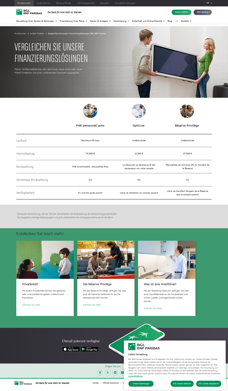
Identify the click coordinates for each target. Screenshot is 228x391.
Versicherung (120, 21)
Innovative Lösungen (125, 3)
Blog (170, 21)
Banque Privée (63, 3)
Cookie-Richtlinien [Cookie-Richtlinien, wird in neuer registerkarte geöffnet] (135, 385)
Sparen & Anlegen (99, 21)
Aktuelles (104, 3)
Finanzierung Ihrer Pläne (72, 21)
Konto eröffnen (181, 12)
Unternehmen (44, 3)
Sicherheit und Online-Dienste (147, 21)
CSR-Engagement (85, 3)
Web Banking (203, 12)
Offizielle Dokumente (111, 383)
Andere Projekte (37, 33)
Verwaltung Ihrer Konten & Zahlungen (35, 21)
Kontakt (185, 21)
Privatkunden (24, 3)
